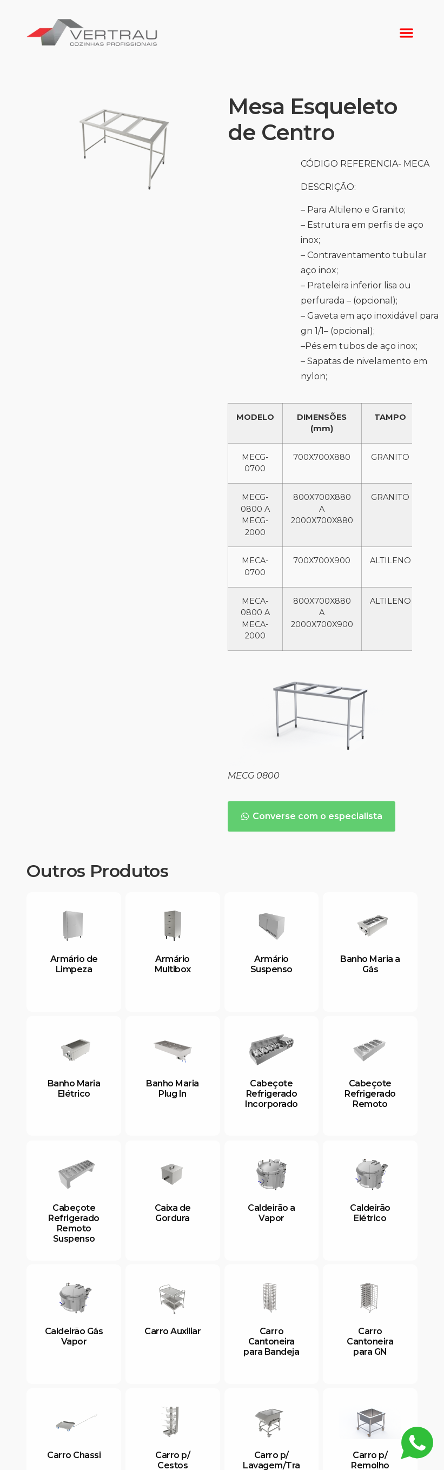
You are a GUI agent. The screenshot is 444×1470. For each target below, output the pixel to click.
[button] (406, 33)
